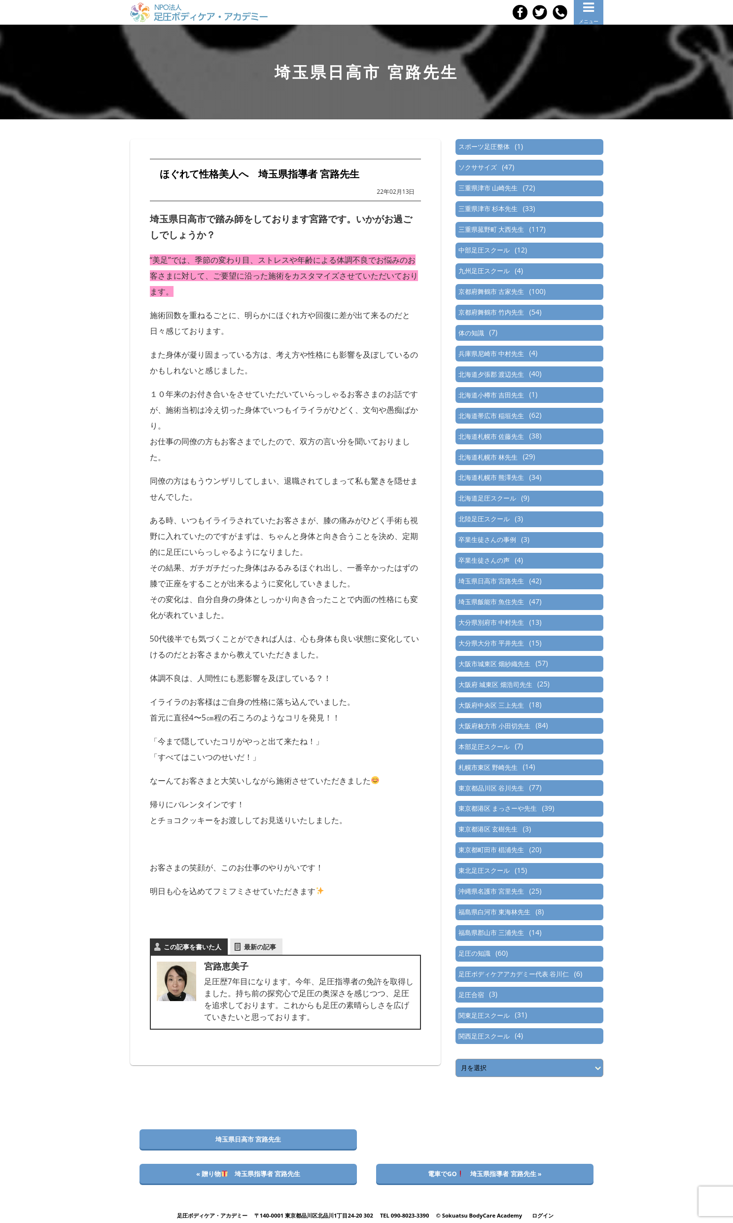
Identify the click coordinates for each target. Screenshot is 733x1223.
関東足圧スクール (484, 1015)
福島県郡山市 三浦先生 (491, 932)
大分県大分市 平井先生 (491, 643)
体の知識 (471, 332)
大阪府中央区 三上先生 (491, 705)
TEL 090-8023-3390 (404, 1215)
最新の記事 (260, 946)
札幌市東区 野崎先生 (488, 767)
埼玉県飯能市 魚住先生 (491, 601)
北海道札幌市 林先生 (488, 457)
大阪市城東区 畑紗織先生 (494, 663)
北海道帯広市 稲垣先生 (491, 415)
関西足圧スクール (484, 1036)
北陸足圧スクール (484, 518)
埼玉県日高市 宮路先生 (491, 580)
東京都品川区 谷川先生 (491, 788)
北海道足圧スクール (487, 498)
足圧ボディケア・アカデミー (212, 1215)
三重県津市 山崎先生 (488, 187)
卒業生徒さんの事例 (487, 539)
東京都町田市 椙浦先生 (491, 849)
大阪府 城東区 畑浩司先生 (495, 684)
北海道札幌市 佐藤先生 (491, 436)
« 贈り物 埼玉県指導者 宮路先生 (248, 1173)
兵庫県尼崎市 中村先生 (491, 353)
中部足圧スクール (484, 250)
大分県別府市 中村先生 (491, 622)
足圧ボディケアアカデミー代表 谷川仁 (513, 974)
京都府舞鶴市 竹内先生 (491, 312)
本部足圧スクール (484, 746)
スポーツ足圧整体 (484, 146)
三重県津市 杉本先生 (488, 208)
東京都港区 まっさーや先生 (497, 808)
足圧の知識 (474, 953)
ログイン (543, 1215)
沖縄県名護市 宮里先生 (491, 891)
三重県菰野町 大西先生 (491, 229)
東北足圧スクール (484, 870)
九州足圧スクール (484, 270)
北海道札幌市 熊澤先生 (491, 477)
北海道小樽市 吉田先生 (491, 395)
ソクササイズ (477, 167)
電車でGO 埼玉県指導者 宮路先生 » (485, 1173)
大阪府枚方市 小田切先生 (494, 725)
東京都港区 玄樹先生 (488, 829)
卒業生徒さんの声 (484, 560)
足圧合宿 (471, 994)
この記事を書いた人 (192, 946)
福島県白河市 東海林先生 (494, 911)
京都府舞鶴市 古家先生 (491, 291)
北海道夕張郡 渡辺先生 (491, 374)
